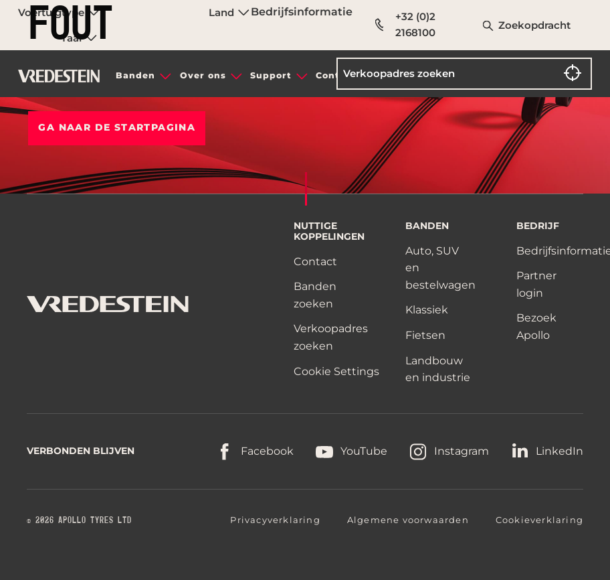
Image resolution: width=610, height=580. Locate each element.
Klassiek (426, 309)
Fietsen (425, 335)
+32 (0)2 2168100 (405, 24)
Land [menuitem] (229, 12)
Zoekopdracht (534, 25)
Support (271, 75)
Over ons (203, 75)
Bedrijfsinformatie (301, 11)
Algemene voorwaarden (408, 519)
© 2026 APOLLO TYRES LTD (79, 520)
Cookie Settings (336, 371)
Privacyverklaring (275, 519)
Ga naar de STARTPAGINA (116, 127)
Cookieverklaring (539, 519)
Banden (135, 75)
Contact (315, 261)
